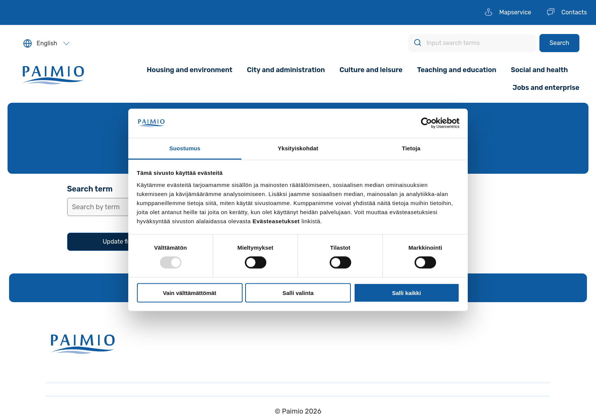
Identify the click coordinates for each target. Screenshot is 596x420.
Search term (90, 188)
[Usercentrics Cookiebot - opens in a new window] (426, 123)
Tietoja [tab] (411, 148)
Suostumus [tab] (185, 148)
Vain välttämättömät (190, 292)
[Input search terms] (472, 43)
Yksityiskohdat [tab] (298, 148)
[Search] (559, 43)
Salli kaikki (406, 292)
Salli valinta (298, 292)
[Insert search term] (121, 207)
